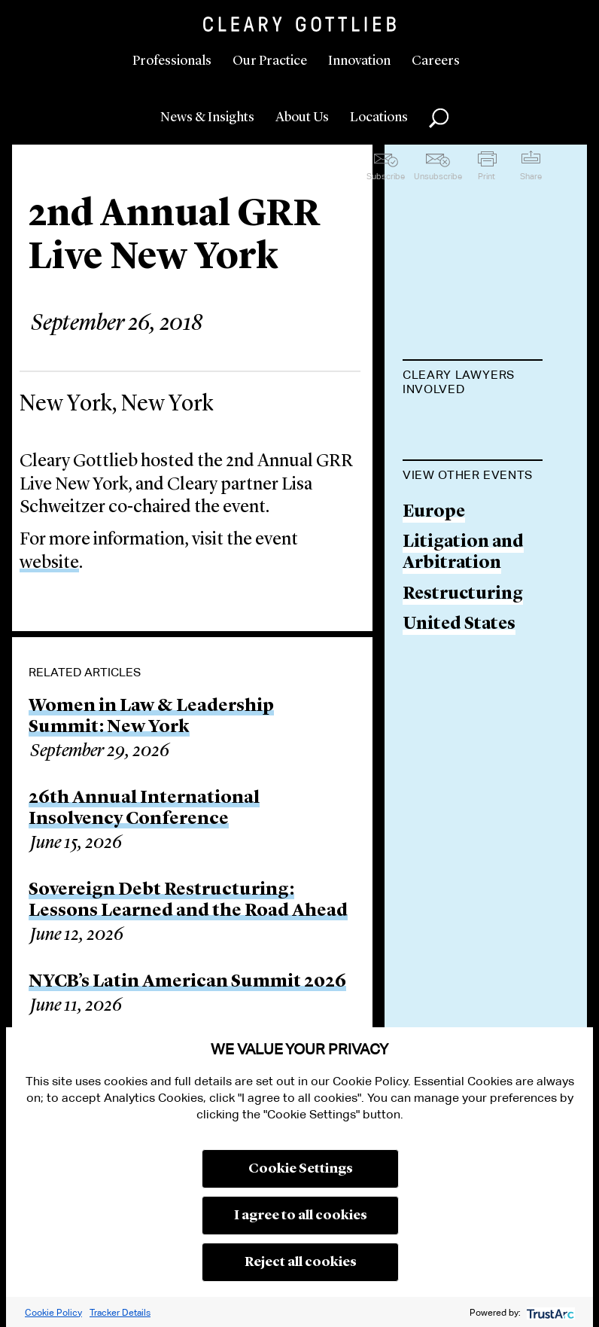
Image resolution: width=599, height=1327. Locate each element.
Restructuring (463, 691)
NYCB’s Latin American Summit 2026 (187, 982)
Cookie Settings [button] (300, 1169)
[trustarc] (549, 1312)
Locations (379, 117)
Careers (436, 61)
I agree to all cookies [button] (300, 1215)
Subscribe (385, 176)
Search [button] (438, 118)
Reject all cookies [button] (301, 1262)
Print (486, 176)
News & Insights (207, 117)
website (49, 563)
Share (531, 176)
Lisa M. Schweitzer (448, 437)
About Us (302, 117)
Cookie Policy (53, 1312)
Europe (434, 609)
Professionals (171, 61)
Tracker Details (120, 1312)
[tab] (473, 383)
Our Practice (270, 61)
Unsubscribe (438, 176)
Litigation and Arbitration (463, 650)
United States (459, 722)
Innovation (359, 61)
